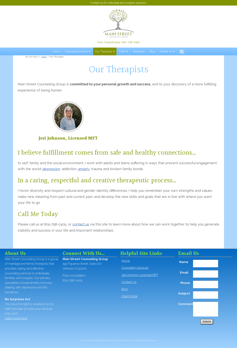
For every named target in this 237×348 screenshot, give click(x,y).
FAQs (122, 51)
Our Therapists (103, 51)
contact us (80, 224)
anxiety (83, 169)
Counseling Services (76, 51)
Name (184, 262)
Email (185, 272)
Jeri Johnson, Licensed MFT (68, 138)
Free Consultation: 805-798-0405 (118, 42)
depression (51, 169)
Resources (139, 51)
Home (56, 51)
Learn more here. (16, 318)
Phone (185, 283)
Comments (185, 304)
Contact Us (166, 51)
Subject (184, 293)
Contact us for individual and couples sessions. (118, 2)
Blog (152, 51)
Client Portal (129, 296)
